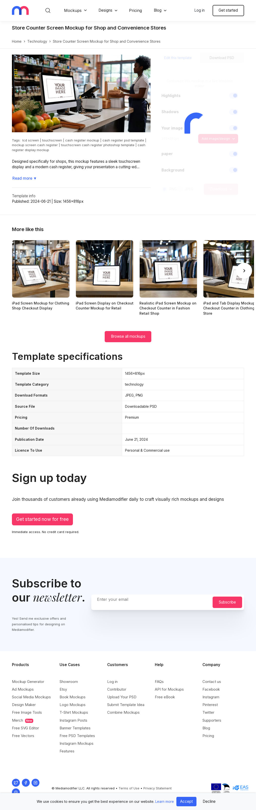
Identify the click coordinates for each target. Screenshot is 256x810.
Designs (105, 10)
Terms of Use (129, 788)
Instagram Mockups (77, 743)
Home (17, 41)
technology (37, 41)
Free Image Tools (27, 712)
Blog (157, 10)
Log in (199, 10)
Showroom (69, 681)
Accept (186, 801)
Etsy (63, 689)
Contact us (211, 681)
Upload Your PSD (121, 697)
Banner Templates (75, 728)
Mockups (73, 10)
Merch (22, 720)
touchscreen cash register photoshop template (97, 145)
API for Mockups (169, 689)
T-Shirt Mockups (74, 712)
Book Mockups (73, 697)
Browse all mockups (128, 336)
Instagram (210, 697)
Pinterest (210, 704)
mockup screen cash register (35, 145)
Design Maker (24, 704)
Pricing (135, 10)
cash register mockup (82, 140)
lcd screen (30, 140)
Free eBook (165, 697)
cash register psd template (123, 140)
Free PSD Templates (77, 735)
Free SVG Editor (25, 728)
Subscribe (227, 602)
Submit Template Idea (125, 704)
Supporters (211, 720)
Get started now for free (42, 519)
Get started (228, 10)
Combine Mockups (123, 712)
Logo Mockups (73, 704)
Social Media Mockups (31, 697)
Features (67, 751)
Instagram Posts (73, 720)
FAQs (159, 681)
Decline (209, 801)
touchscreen (52, 140)
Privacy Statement (157, 788)
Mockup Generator (28, 681)
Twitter (208, 712)
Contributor (116, 689)
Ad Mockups (23, 689)
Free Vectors (23, 735)
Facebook (211, 689)
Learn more (164, 801)
